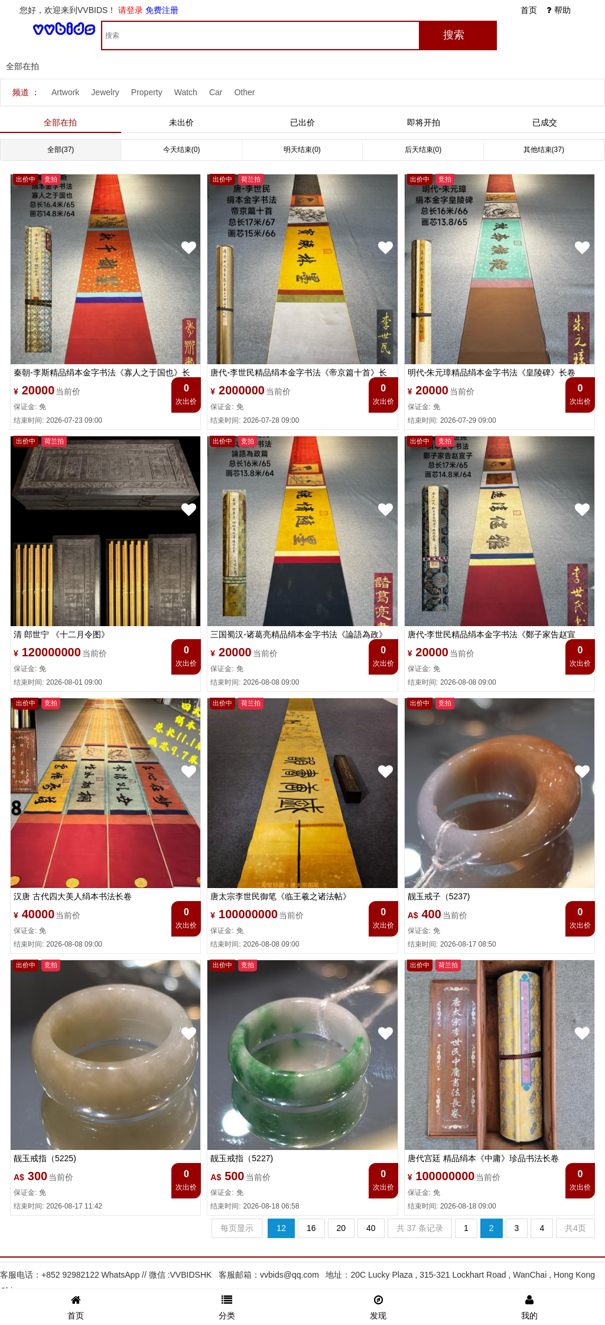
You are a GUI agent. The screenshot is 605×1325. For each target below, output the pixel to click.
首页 (529, 10)
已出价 (302, 122)
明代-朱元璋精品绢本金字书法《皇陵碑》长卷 (492, 372)
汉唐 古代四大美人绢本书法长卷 (73, 896)
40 (371, 1228)
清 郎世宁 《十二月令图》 (61, 634)
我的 (529, 1306)
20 (341, 1228)
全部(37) (60, 149)
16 (311, 1228)
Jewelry (105, 92)
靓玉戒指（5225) (45, 1158)
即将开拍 (423, 122)
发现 (378, 1306)
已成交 (544, 122)
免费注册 (161, 10)
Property (146, 92)
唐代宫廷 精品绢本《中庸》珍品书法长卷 (483, 1158)
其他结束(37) (543, 149)
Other (244, 92)
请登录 (130, 10)
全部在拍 (60, 122)
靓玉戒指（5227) (241, 1158)
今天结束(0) (181, 149)
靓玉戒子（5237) (439, 896)
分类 (227, 1306)
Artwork (65, 92)
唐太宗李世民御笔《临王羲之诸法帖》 (280, 896)
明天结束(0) (302, 149)
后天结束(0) (423, 149)
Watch (185, 92)
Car (216, 92)
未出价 (181, 122)
